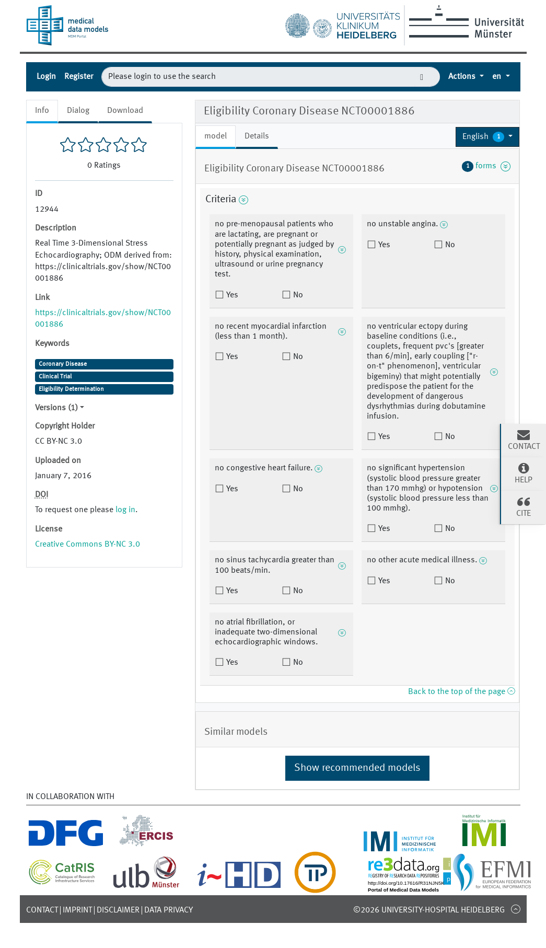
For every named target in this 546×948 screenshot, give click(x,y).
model (215, 136)
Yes (231, 295)
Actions (463, 77)
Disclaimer (118, 910)
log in (125, 510)
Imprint (77, 910)
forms (486, 166)
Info (42, 111)
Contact (42, 910)
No (297, 295)
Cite (523, 506)
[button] (488, 137)
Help (523, 472)
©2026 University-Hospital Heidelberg (429, 910)
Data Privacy (168, 910)
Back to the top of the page (461, 692)
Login (46, 77)
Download (125, 111)
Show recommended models (357, 768)
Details (257, 136)
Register (78, 77)
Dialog (78, 111)
